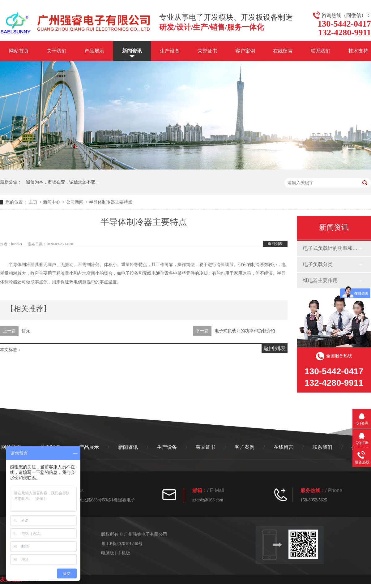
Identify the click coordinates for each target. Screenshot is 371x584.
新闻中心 (51, 202)
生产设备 (170, 51)
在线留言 (283, 51)
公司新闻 (74, 202)
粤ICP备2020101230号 (122, 543)
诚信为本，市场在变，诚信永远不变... (62, 182)
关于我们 (56, 51)
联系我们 (320, 51)
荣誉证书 (207, 51)
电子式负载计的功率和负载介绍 (245, 330)
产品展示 (94, 51)
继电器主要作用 (320, 280)
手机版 (123, 553)
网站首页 (19, 51)
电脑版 (107, 553)
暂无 (26, 330)
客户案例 (245, 51)
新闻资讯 (132, 51)
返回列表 (275, 244)
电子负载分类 (318, 264)
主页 (33, 202)
